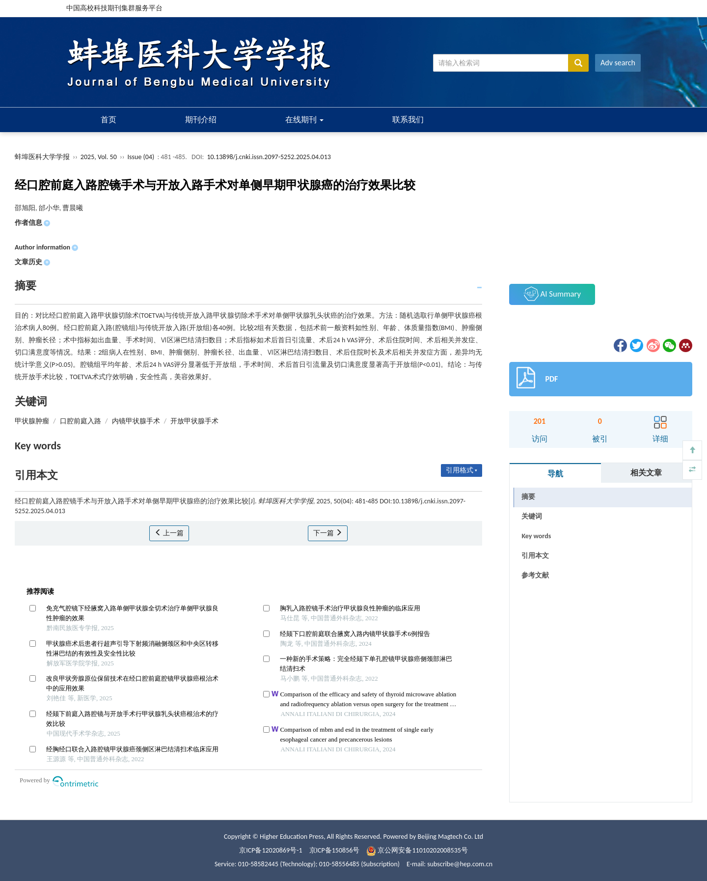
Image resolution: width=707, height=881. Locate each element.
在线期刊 (304, 119)
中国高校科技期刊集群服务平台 (114, 8)
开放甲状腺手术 (194, 421)
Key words (536, 536)
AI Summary (552, 293)
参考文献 (535, 575)
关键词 (531, 516)
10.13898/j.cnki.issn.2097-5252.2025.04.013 (268, 157)
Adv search (617, 62)
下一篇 (327, 533)
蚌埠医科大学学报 (42, 157)
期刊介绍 (201, 119)
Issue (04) (141, 157)
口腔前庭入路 (80, 421)
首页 (108, 119)
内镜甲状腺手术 (136, 421)
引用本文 (535, 555)
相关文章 (646, 472)
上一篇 (169, 533)
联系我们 (408, 119)
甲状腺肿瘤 (32, 421)
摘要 (528, 497)
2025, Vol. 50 (99, 157)
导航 (555, 473)
